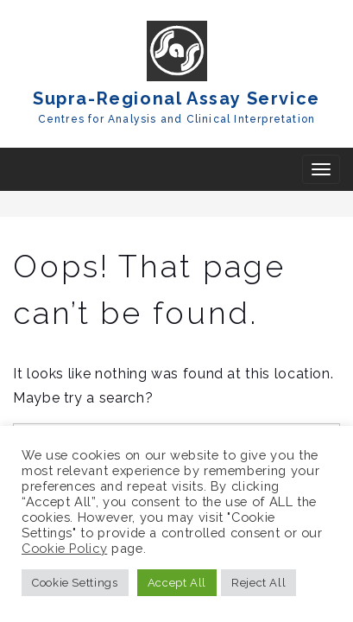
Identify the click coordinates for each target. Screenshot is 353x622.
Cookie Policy (64, 548)
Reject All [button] (258, 582)
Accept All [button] (177, 582)
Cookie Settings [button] (75, 582)
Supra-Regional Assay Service (176, 98)
